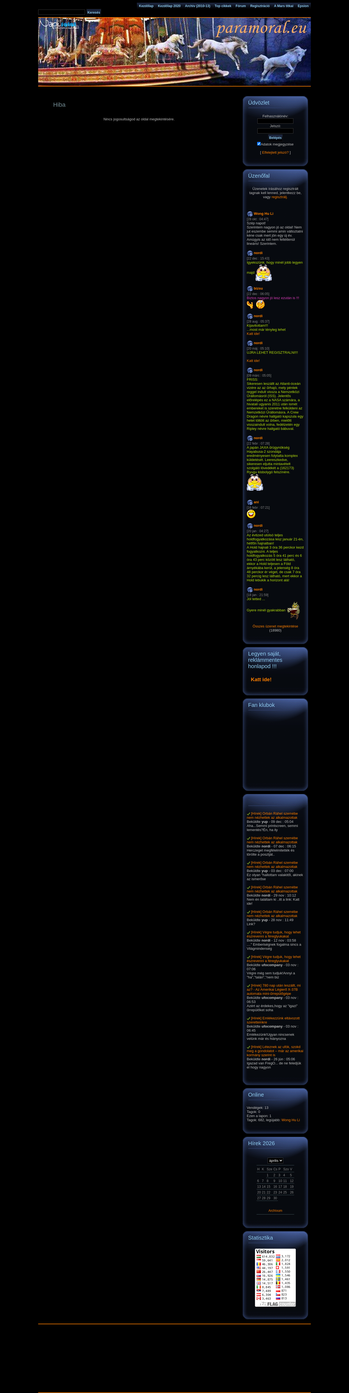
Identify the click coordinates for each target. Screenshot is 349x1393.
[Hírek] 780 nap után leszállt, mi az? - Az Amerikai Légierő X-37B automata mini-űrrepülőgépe (274, 989)
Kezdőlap (146, 6)
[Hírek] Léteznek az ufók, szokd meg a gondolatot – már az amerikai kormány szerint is (275, 1051)
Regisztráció (260, 6)
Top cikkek (223, 6)
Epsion (303, 6)
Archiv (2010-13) (197, 6)
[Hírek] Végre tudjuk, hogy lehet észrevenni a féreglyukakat (274, 934)
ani (256, 502)
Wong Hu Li (263, 214)
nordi (258, 253)
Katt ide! (253, 334)
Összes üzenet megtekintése (275, 626)
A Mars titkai (283, 6)
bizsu (258, 288)
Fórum (241, 6)
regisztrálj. (280, 197)
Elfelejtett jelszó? (275, 152)
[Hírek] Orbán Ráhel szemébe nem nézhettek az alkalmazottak (272, 815)
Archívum (275, 1211)
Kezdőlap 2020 (169, 6)
